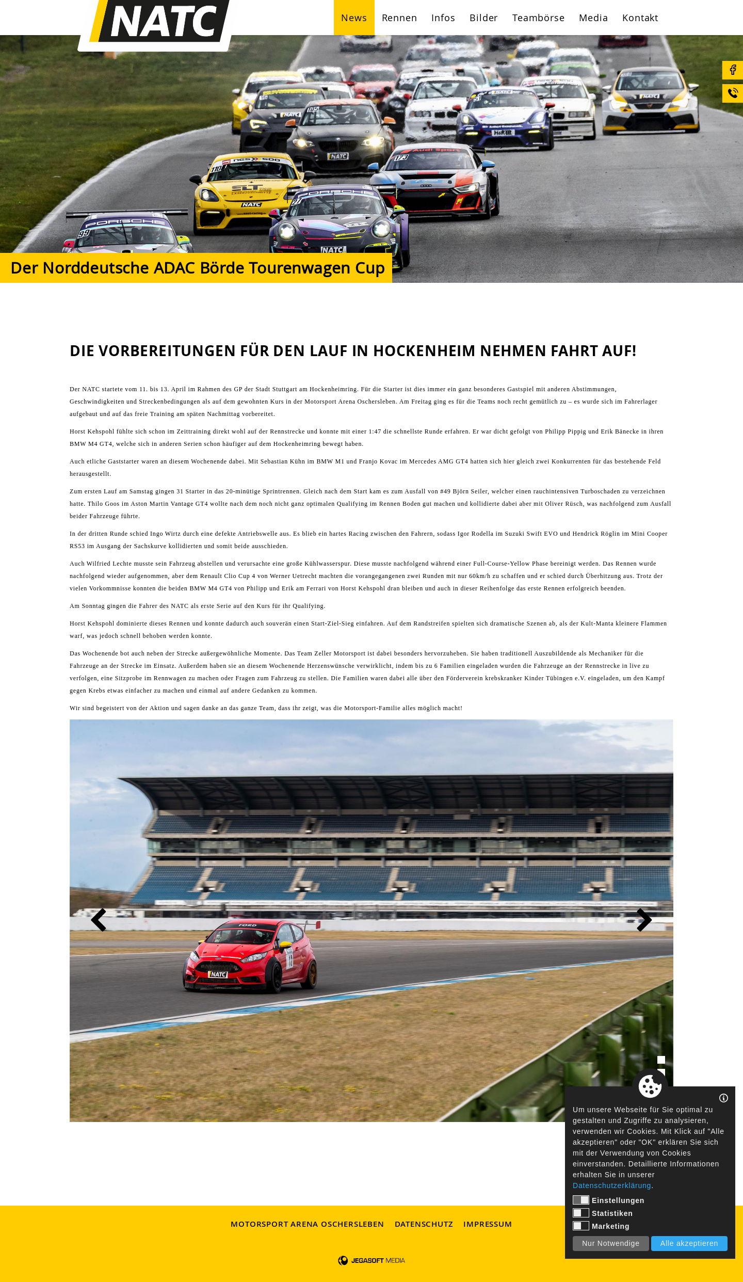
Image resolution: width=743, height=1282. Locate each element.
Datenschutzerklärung (612, 1185)
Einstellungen (608, 1200)
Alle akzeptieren (689, 1243)
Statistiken (603, 1212)
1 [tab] (661, 1060)
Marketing (601, 1225)
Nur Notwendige (611, 1243)
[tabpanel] (371, 920)
